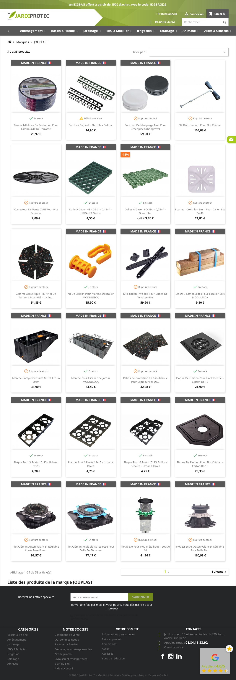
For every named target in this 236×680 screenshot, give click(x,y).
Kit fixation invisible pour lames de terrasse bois (145, 295)
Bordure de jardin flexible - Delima (91, 125)
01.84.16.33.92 (162, 22)
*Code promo (63, 654)
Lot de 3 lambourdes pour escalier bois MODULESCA (200, 295)
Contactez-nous (173, 647)
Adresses (107, 653)
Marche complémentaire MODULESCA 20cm (36, 379)
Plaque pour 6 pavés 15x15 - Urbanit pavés (90, 464)
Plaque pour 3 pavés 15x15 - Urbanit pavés (36, 464)
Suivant (219, 572)
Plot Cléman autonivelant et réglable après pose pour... (36, 548)
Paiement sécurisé (66, 644)
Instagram (171, 656)
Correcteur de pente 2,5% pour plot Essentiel (36, 211)
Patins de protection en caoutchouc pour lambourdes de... (145, 379)
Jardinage (13, 644)
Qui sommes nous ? (67, 639)
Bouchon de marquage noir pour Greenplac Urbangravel (145, 127)
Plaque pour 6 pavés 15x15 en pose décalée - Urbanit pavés (145, 464)
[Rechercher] (205, 22)
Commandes (110, 644)
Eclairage (13, 659)
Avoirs (106, 649)
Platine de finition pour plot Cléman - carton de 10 (200, 464)
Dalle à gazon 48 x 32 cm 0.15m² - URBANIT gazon (90, 211)
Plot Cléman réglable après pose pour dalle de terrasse (90, 548)
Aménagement (16, 639)
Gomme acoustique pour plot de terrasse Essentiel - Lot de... (36, 295)
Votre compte (127, 629)
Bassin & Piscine (17, 634)
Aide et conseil (64, 668)
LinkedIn (179, 656)
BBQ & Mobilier (17, 649)
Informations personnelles (118, 634)
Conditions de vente (67, 634)
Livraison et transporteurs (71, 659)
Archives (12, 663)
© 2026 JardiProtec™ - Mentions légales (94, 675)
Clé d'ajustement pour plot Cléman (200, 125)
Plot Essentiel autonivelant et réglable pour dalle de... (200, 548)
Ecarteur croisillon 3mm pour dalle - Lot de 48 (200, 211)
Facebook (162, 656)
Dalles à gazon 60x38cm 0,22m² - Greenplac (145, 211)
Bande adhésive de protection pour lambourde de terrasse (36, 127)
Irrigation (13, 654)
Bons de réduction (113, 658)
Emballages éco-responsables (73, 649)
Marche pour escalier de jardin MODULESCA (90, 379)
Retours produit (112, 639)
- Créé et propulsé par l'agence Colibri (144, 675)
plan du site (62, 663)
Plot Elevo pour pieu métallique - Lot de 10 (145, 548)
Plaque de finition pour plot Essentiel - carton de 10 (200, 379)
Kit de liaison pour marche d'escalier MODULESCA (91, 295)
